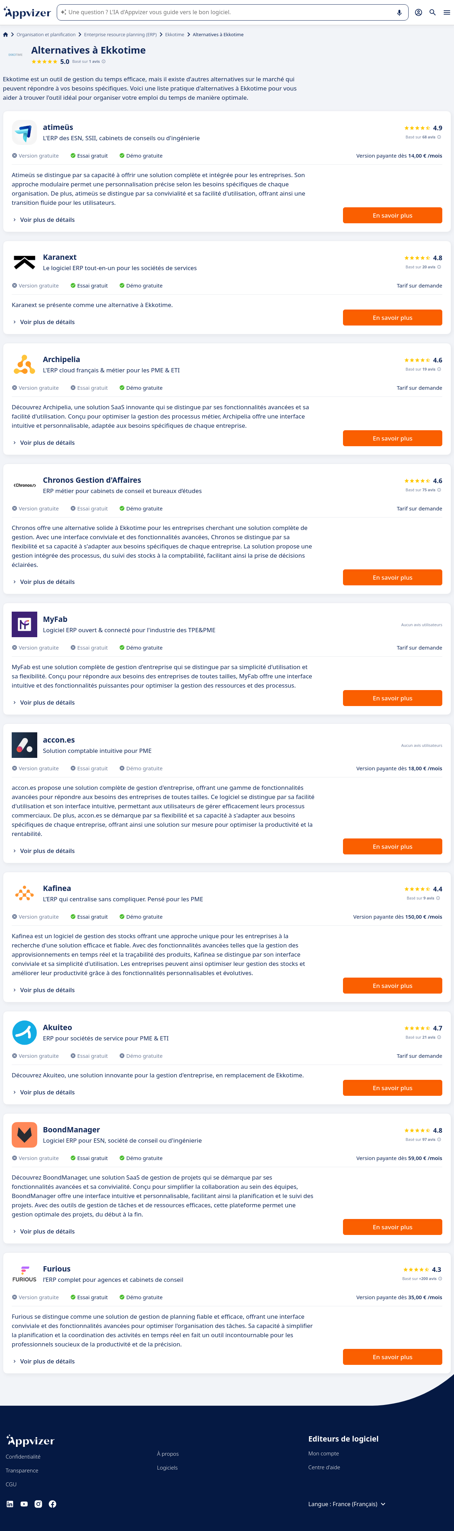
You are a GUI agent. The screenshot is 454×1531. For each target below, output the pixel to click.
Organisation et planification (46, 34)
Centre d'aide (324, 1467)
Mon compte (323, 1453)
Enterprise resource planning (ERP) (120, 34)
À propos (168, 1453)
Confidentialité (23, 1456)
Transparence (22, 1470)
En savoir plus (393, 215)
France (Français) (360, 1504)
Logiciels (167, 1467)
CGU (11, 1484)
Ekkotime (174, 34)
